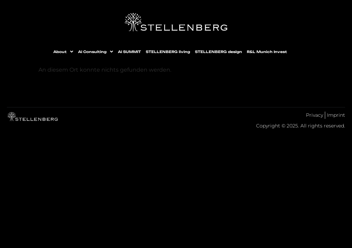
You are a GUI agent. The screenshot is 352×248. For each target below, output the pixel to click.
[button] (63, 51)
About (63, 51)
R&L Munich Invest (267, 52)
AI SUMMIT (129, 52)
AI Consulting (95, 51)
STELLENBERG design (218, 52)
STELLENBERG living (168, 52)
